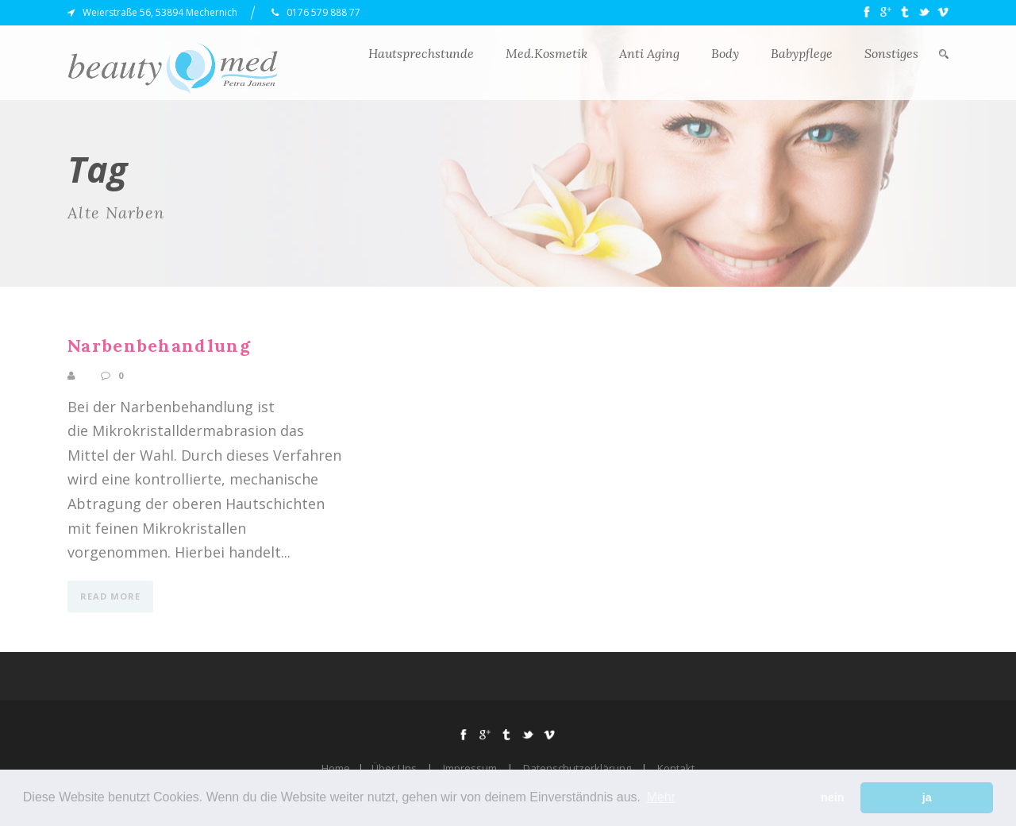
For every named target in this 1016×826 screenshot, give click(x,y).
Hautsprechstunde (421, 53)
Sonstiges (891, 53)
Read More (110, 596)
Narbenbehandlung (159, 345)
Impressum (470, 768)
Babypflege (802, 53)
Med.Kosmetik (546, 53)
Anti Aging (649, 53)
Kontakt (676, 768)
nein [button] (833, 797)
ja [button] (927, 797)
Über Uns (394, 768)
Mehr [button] (661, 797)
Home (335, 768)
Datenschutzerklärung (577, 768)
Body (725, 53)
